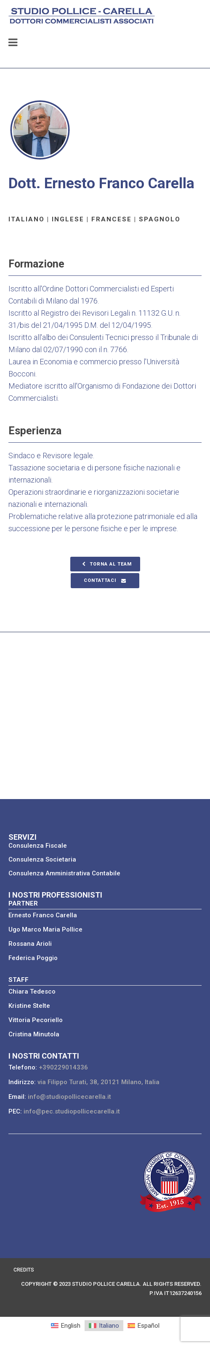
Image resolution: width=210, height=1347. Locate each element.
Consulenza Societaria (42, 859)
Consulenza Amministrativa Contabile (64, 873)
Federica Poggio (33, 958)
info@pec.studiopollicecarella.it (72, 1111)
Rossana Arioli (30, 943)
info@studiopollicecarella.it (69, 1096)
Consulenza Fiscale (37, 845)
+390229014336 (63, 1067)
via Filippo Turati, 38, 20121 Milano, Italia (98, 1082)
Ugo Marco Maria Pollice (45, 929)
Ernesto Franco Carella (42, 915)
